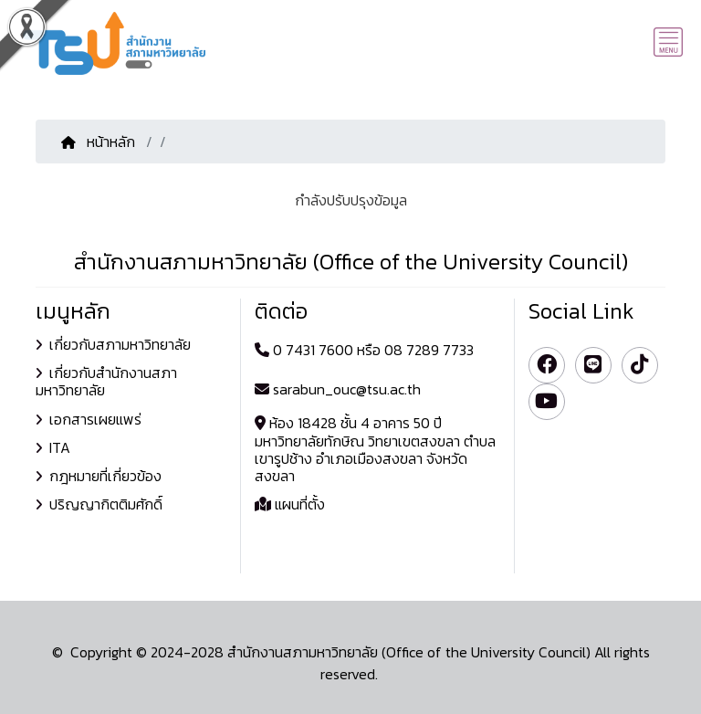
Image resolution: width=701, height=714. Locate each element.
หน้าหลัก (100, 141)
